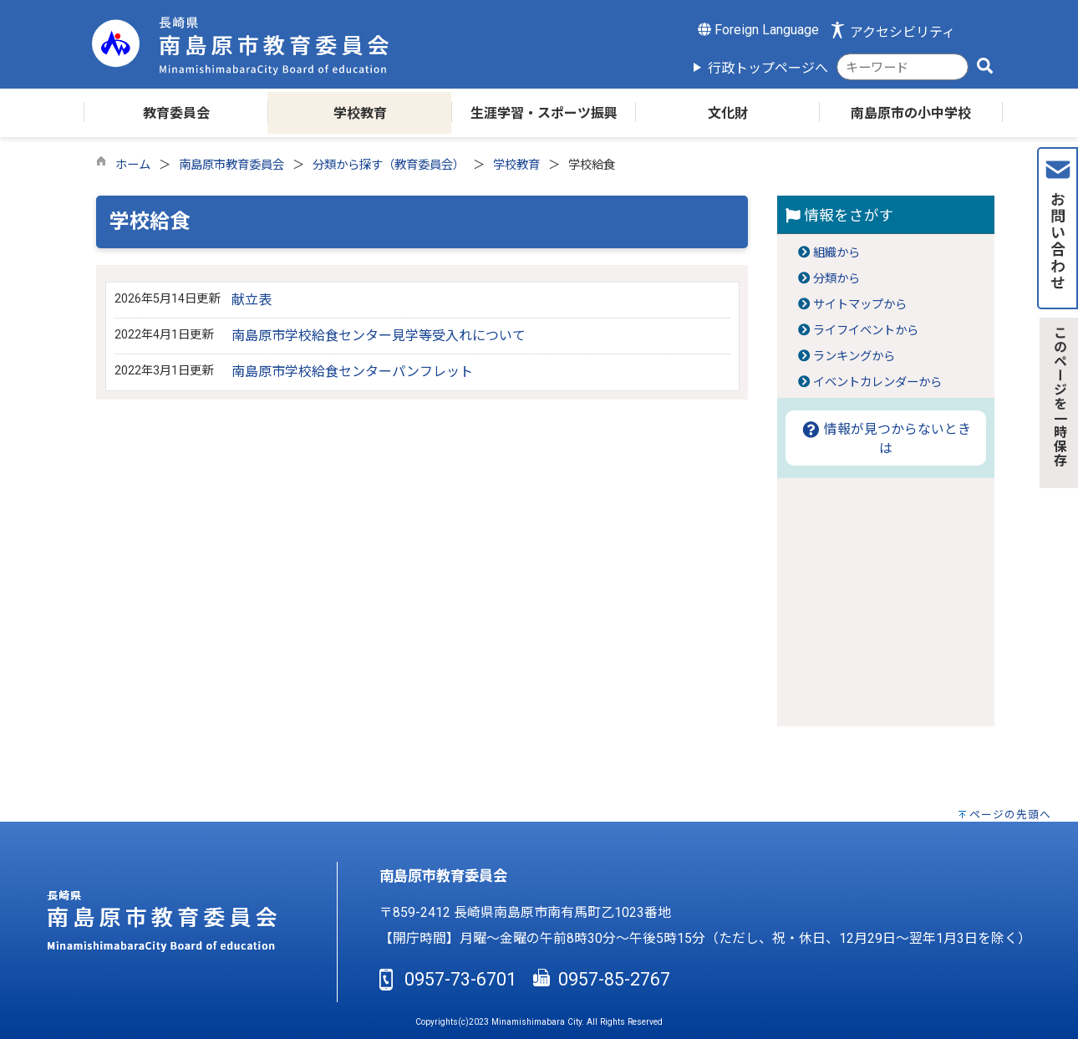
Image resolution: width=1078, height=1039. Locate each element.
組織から (836, 253)
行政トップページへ (768, 68)
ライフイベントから (865, 330)
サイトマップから (860, 305)
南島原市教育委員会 (231, 165)
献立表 (251, 300)
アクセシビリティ (902, 32)
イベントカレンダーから (877, 382)
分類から (836, 279)
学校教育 (516, 165)
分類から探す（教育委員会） (389, 165)
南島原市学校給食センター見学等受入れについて (378, 336)
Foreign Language (758, 30)
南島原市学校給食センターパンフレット (352, 371)
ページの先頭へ (1010, 814)
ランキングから (854, 356)
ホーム (132, 165)
